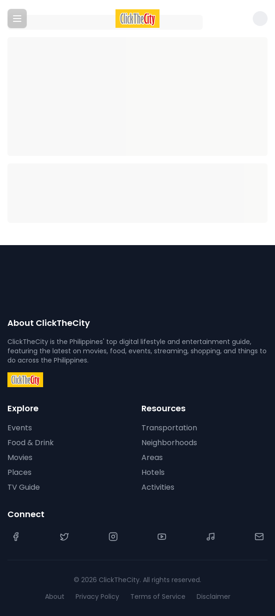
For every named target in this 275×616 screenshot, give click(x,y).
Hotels (153, 472)
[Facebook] (15, 536)
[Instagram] (113, 536)
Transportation (169, 427)
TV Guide (23, 487)
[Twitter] (64, 536)
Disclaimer (213, 596)
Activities (157, 487)
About (54, 596)
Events (19, 427)
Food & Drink (30, 442)
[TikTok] (210, 536)
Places (19, 472)
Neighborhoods (169, 442)
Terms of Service (157, 596)
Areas (152, 457)
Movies (19, 457)
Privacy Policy (97, 596)
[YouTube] (161, 536)
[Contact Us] (259, 536)
